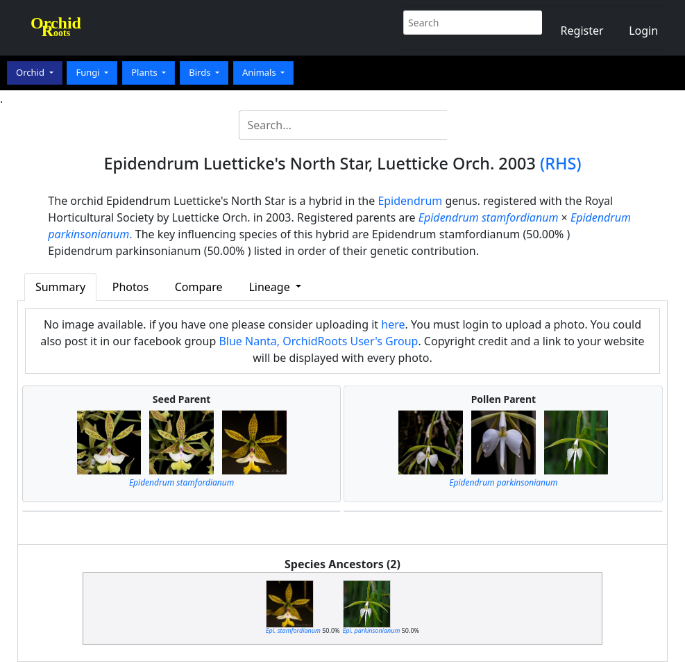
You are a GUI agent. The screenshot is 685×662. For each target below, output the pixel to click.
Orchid (31, 72)
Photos (130, 287)
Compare (199, 287)
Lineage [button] (270, 287)
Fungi (89, 72)
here (393, 324)
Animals (260, 72)
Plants (145, 72)
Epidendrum (410, 200)
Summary (60, 287)
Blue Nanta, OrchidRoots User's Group (318, 341)
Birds (201, 72)
